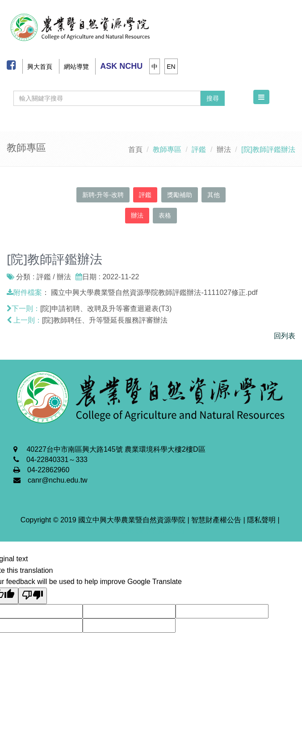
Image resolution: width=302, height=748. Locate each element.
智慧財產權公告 (216, 520)
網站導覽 (76, 66)
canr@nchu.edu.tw (58, 480)
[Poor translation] (32, 596)
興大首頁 (39, 66)
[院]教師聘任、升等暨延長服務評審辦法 (105, 320)
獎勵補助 (179, 194)
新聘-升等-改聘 (103, 194)
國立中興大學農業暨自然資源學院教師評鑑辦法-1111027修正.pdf (154, 292)
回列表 (284, 336)
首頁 (135, 149)
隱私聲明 (261, 520)
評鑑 (145, 194)
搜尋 (212, 98)
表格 (165, 215)
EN (171, 66)
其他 (213, 194)
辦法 (224, 149)
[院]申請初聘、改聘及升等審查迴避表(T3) (106, 308)
